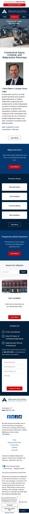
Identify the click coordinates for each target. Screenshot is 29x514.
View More (14, 225)
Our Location (14, 298)
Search (23, 272)
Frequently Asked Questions (15, 236)
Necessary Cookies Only (9, 509)
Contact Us (14, 17)
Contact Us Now (14, 388)
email (9, 127)
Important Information (14, 442)
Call (3, 127)
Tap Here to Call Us (14, 5)
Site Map (14, 447)
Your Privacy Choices (11, 466)
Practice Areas (14, 178)
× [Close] (17, 497)
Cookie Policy (7, 468)
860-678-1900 (10, 410)
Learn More (14, 138)
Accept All (9, 505)
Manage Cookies (19, 468)
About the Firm (14, 149)
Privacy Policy (14, 445)
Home (5, 17)
